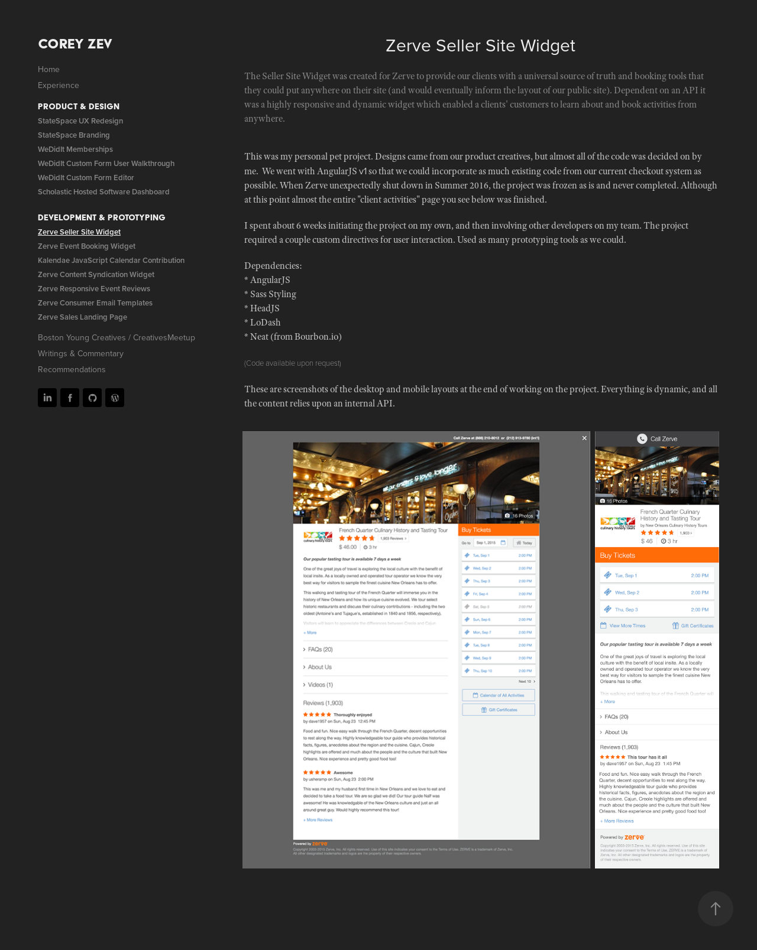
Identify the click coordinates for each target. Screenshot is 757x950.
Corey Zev (75, 43)
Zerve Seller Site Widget (79, 231)
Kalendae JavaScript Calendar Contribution (111, 260)
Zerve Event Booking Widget (86, 246)
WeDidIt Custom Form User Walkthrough (106, 163)
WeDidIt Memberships (75, 149)
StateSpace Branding (74, 135)
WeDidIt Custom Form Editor (86, 177)
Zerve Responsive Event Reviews (94, 288)
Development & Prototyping (102, 217)
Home (49, 69)
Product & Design (78, 106)
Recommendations (72, 369)
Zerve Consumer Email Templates (95, 302)
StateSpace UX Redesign (80, 120)
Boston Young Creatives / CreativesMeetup (116, 337)
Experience (58, 85)
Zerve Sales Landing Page (82, 317)
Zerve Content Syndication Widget (96, 274)
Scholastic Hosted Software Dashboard (104, 191)
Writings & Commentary (81, 353)
